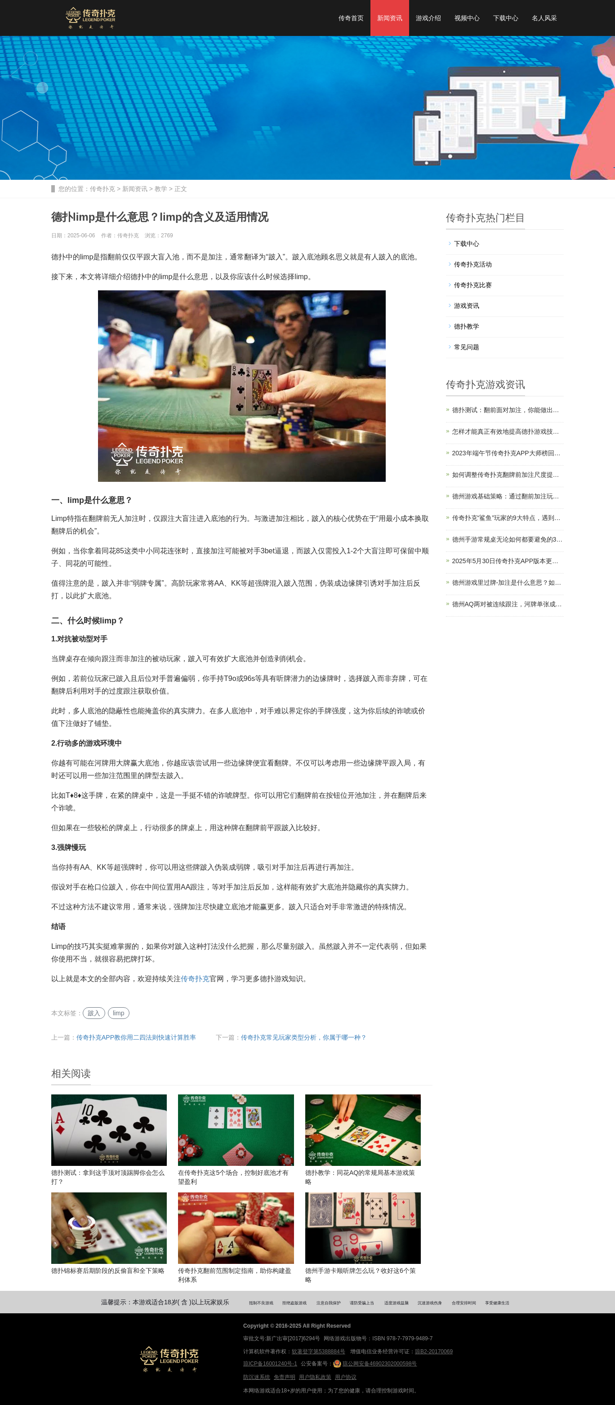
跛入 (94, 1013)
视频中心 (467, 18)
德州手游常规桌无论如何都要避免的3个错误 (508, 539)
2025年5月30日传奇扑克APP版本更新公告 (508, 561)
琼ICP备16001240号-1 (270, 1364)
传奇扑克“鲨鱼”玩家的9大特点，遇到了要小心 (508, 517)
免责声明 (284, 1377)
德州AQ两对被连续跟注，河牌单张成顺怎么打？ (508, 604)
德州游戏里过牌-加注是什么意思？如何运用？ (508, 582)
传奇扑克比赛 (473, 285)
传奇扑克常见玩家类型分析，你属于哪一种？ (304, 1037)
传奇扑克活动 (473, 264)
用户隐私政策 (315, 1377)
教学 (161, 188)
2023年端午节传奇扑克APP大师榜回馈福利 (508, 453)
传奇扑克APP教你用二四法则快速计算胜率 (136, 1037)
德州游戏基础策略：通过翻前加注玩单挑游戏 (508, 496)
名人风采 (544, 18)
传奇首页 (351, 18)
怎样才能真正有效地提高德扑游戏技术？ (508, 431)
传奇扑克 (102, 188)
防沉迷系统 (256, 1377)
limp (119, 1013)
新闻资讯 (389, 18)
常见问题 (466, 347)
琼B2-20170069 (434, 1351)
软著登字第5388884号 (318, 1351)
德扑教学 (466, 326)
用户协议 (346, 1377)
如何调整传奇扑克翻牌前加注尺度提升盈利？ (508, 474)
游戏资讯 (466, 305)
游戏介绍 (428, 18)
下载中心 (505, 18)
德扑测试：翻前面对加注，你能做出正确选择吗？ (508, 409)
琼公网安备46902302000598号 (375, 1364)
